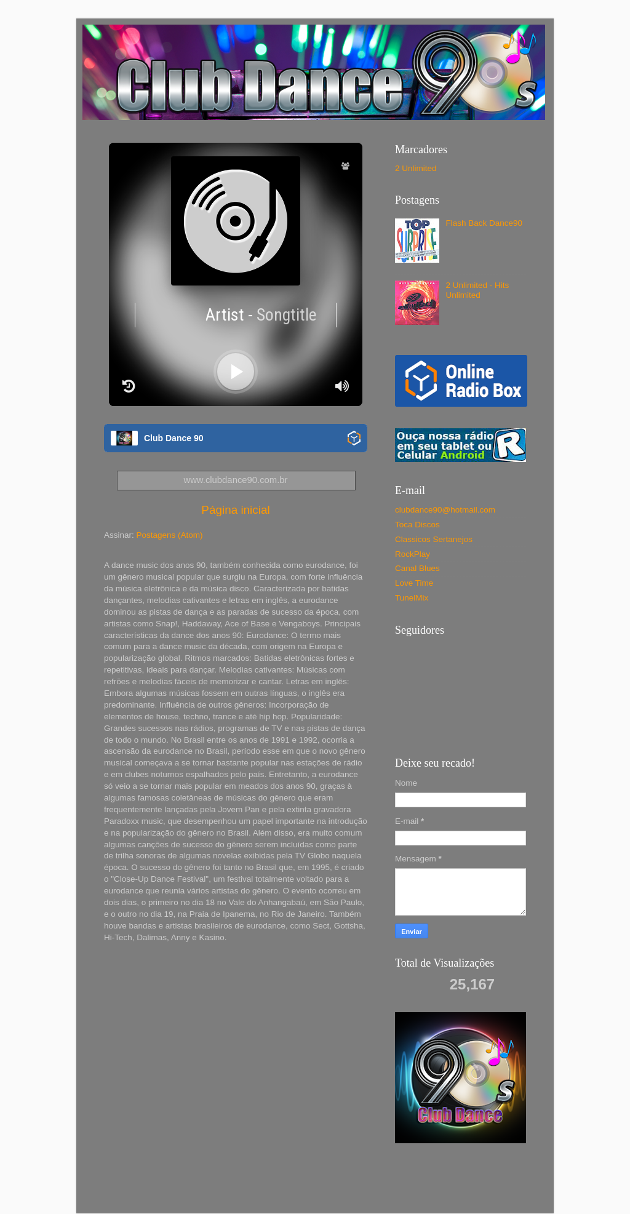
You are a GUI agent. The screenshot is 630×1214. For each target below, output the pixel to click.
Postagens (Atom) (170, 535)
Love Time (414, 583)
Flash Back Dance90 (483, 223)
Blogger (432, 1189)
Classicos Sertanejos (433, 539)
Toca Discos (417, 524)
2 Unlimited (416, 168)
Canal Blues (417, 568)
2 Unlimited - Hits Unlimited (477, 290)
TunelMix (411, 597)
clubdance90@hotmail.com (445, 509)
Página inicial (235, 509)
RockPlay (412, 554)
